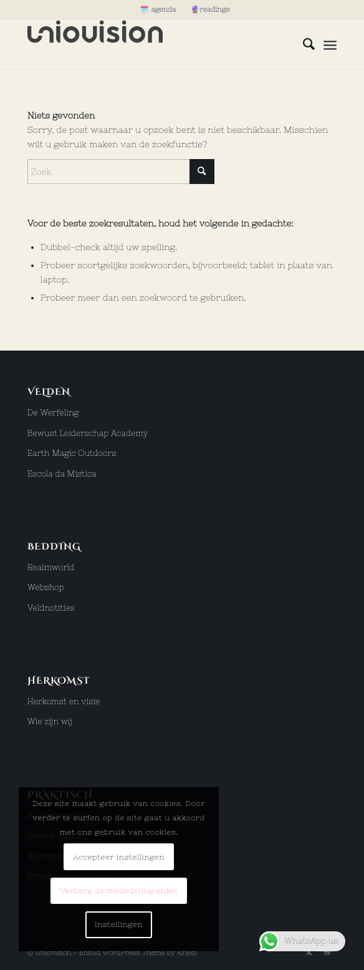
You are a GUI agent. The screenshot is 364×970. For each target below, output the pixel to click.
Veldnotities (51, 608)
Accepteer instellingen (119, 857)
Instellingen (119, 924)
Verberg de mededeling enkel (119, 890)
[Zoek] (302, 44)
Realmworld (51, 567)
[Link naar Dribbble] (327, 952)
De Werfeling (53, 412)
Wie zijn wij (49, 721)
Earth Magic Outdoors (72, 453)
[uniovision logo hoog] (151, 44)
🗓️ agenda (158, 9)
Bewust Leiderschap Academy (87, 433)
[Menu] (330, 44)
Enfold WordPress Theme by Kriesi (138, 952)
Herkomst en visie (63, 701)
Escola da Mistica (62, 473)
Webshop (45, 587)
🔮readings (210, 9)
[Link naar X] (308, 952)
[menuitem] (158, 9)
